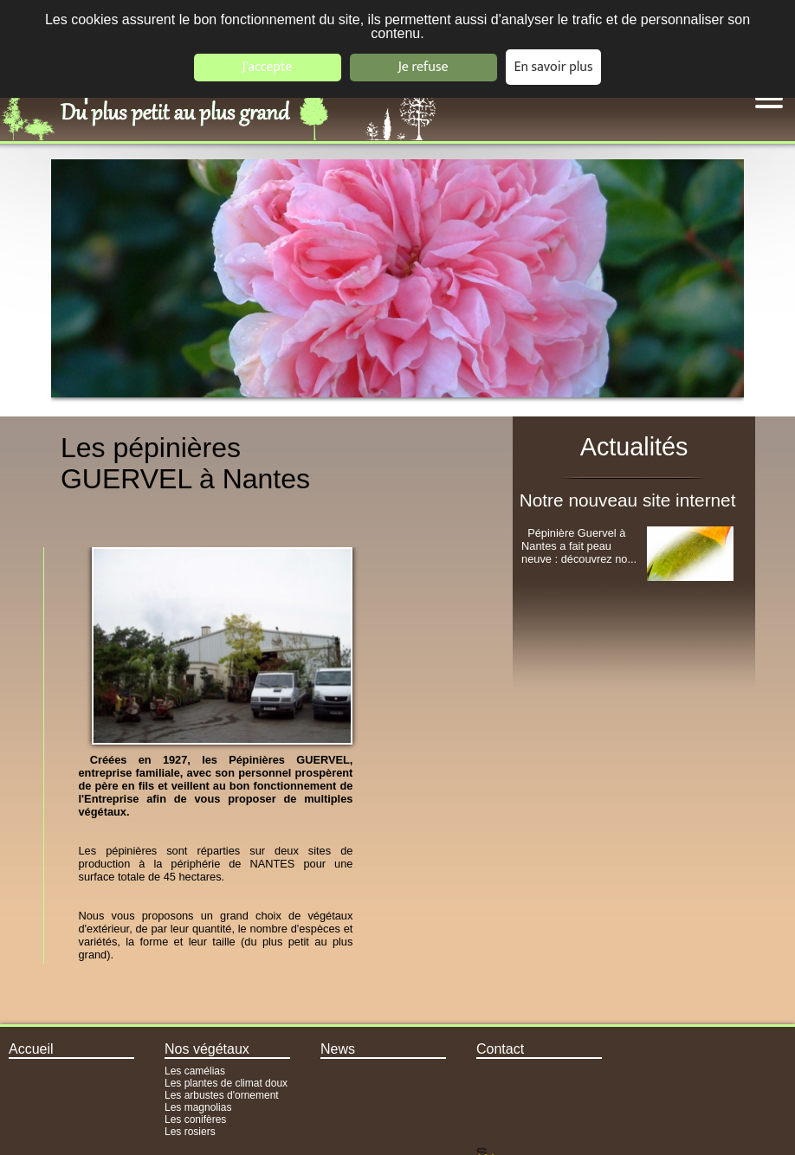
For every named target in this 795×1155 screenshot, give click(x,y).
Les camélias (195, 1071)
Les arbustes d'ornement (222, 1095)
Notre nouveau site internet (628, 500)
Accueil (31, 1049)
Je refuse (423, 67)
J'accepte (267, 67)
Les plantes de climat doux (226, 1083)
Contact (500, 1049)
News (337, 1049)
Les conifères (195, 1119)
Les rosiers (190, 1132)
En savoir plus (553, 67)
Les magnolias (198, 1107)
